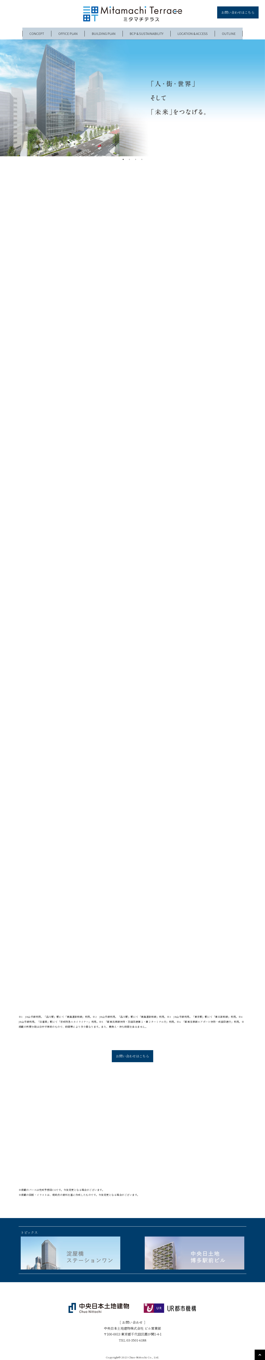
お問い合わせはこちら (237, 12)
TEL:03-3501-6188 (132, 1337)
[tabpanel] (132, 97)
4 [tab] (142, 159)
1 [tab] (123, 159)
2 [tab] (129, 159)
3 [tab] (136, 159)
